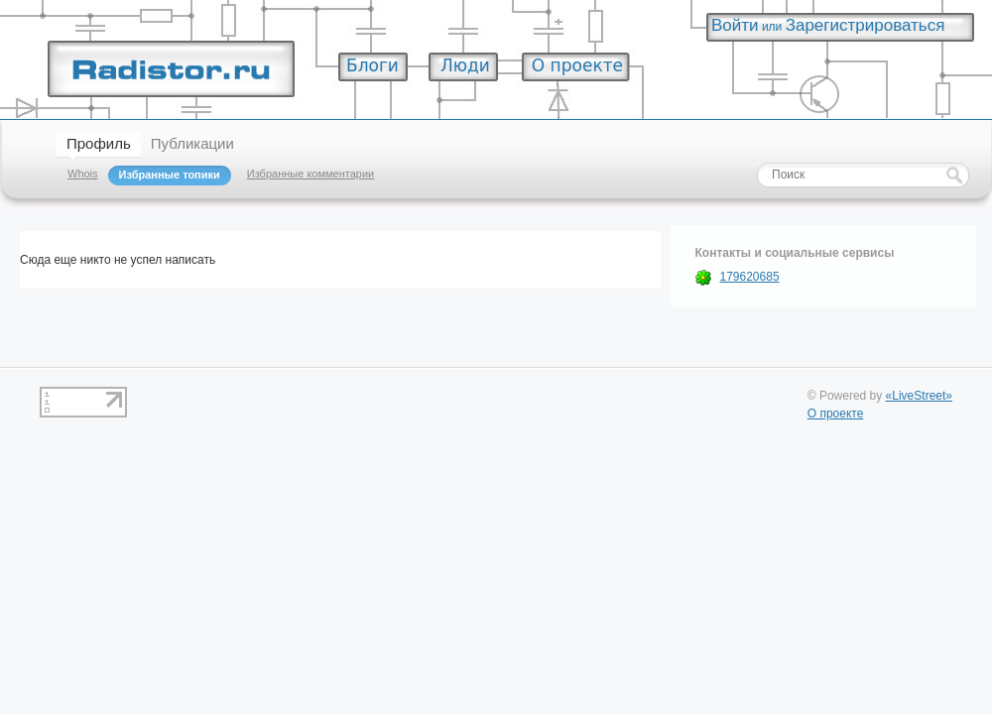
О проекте (577, 65)
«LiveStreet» (919, 396)
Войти (735, 25)
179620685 (750, 277)
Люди (465, 65)
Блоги (372, 65)
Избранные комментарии (310, 173)
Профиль (98, 143)
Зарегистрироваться (865, 25)
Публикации (192, 143)
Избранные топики (169, 174)
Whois (82, 173)
